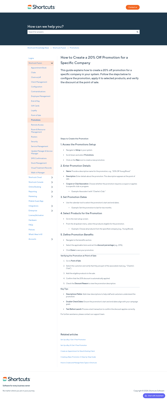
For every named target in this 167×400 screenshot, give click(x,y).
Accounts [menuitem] (32, 239)
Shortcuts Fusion (59, 48)
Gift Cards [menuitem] (35, 106)
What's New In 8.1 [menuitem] (35, 234)
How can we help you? (45, 26)
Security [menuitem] (34, 141)
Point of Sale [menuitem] (36, 115)
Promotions (74, 48)
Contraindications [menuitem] (38, 91)
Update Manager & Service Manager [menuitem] (41, 152)
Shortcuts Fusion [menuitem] (35, 63)
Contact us (132, 7)
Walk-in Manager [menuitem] (38, 173)
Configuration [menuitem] (36, 87)
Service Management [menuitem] (39, 146)
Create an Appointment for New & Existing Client (78, 351)
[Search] (137, 32)
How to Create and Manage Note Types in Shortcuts (79, 363)
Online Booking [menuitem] (35, 187)
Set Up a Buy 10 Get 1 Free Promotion (74, 345)
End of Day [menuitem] (35, 101)
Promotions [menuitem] (35, 120)
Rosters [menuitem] (34, 137)
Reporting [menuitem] (33, 191)
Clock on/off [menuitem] (36, 77)
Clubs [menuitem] (33, 72)
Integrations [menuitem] (33, 206)
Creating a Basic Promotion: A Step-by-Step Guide (78, 357)
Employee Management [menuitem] (40, 96)
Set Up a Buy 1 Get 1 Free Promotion (73, 339)
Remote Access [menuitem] (37, 125)
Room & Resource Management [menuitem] (38, 130)
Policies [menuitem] (32, 230)
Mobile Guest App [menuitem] (36, 201)
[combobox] (81, 32)
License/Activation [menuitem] (36, 215)
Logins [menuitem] (31, 58)
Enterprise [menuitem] (33, 211)
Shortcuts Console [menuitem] (36, 182)
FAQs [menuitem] (31, 225)
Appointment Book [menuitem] (38, 68)
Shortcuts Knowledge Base (38, 48)
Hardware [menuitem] (33, 220)
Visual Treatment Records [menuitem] (41, 168)
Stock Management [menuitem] (39, 163)
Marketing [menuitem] (33, 196)
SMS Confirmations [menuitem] (39, 158)
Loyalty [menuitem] (34, 110)
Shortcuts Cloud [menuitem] (35, 177)
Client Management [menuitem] (39, 82)
